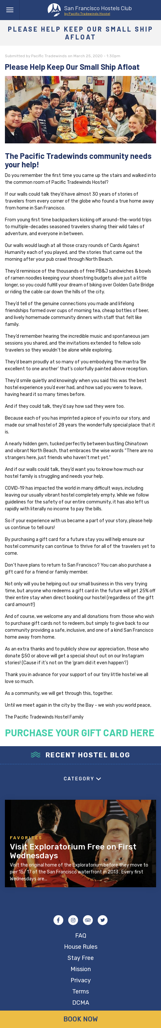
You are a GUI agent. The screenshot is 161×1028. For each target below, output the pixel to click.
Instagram (73, 920)
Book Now (80, 1019)
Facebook (58, 920)
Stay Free (81, 958)
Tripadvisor (88, 920)
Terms (80, 991)
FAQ (80, 935)
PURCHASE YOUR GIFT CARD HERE (79, 732)
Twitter (103, 920)
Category (79, 779)
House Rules (80, 946)
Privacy (80, 980)
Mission (80, 969)
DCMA (80, 1002)
